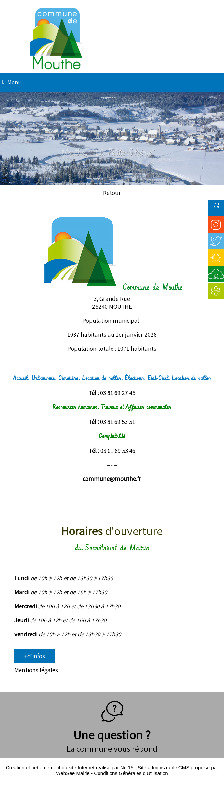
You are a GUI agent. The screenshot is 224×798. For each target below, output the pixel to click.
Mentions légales (36, 670)
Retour (112, 193)
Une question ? (112, 726)
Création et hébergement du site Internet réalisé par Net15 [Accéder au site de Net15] (70, 767)
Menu (14, 82)
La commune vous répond (112, 748)
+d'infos (34, 656)
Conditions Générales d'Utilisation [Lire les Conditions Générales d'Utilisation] (131, 773)
